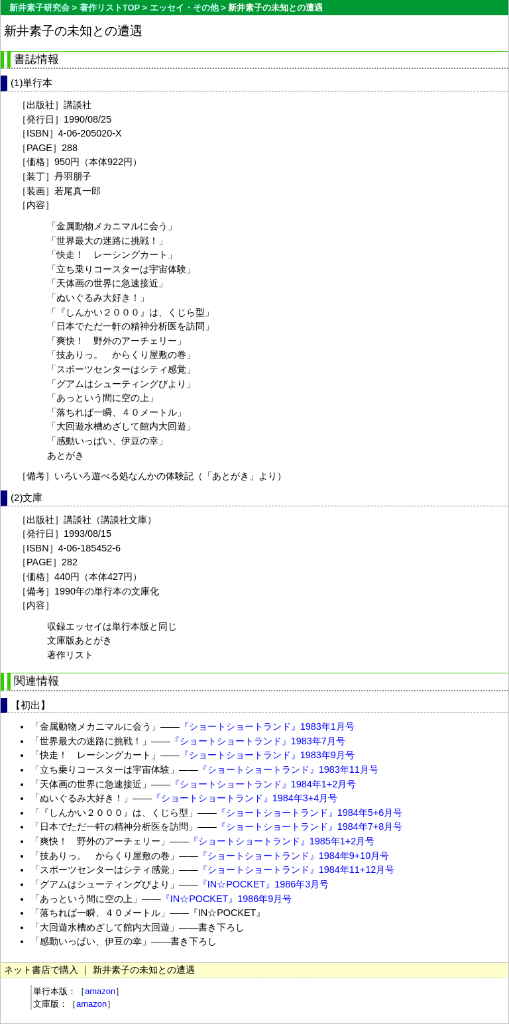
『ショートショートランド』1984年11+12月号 (296, 869)
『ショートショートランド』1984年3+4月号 (244, 798)
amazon (100, 991)
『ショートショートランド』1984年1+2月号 (263, 784)
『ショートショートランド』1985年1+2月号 (281, 841)
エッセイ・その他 (184, 8)
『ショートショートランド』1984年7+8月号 (309, 826)
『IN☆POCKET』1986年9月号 (226, 898)
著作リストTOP (110, 8)
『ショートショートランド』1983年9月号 (267, 755)
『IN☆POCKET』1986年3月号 (263, 884)
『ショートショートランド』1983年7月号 (257, 741)
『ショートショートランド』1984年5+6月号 (309, 812)
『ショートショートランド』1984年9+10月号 (293, 855)
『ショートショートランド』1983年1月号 (267, 726)
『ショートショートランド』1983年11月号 (288, 769)
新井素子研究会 (39, 8)
